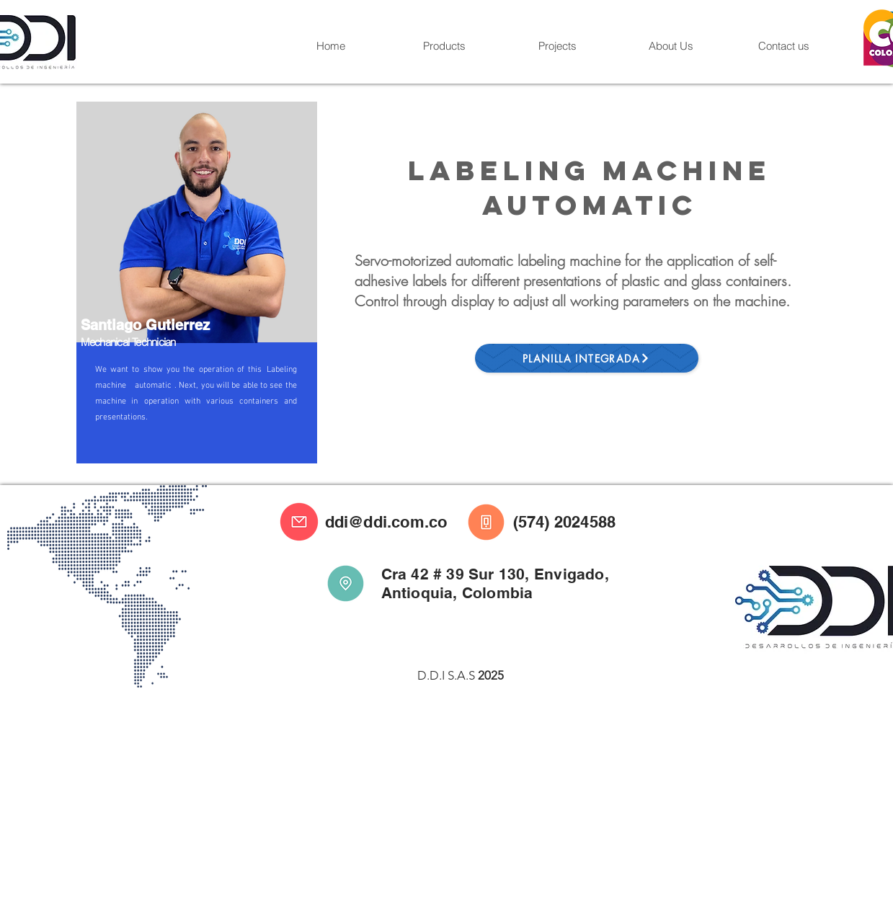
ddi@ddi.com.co (386, 521)
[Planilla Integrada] (586, 358)
